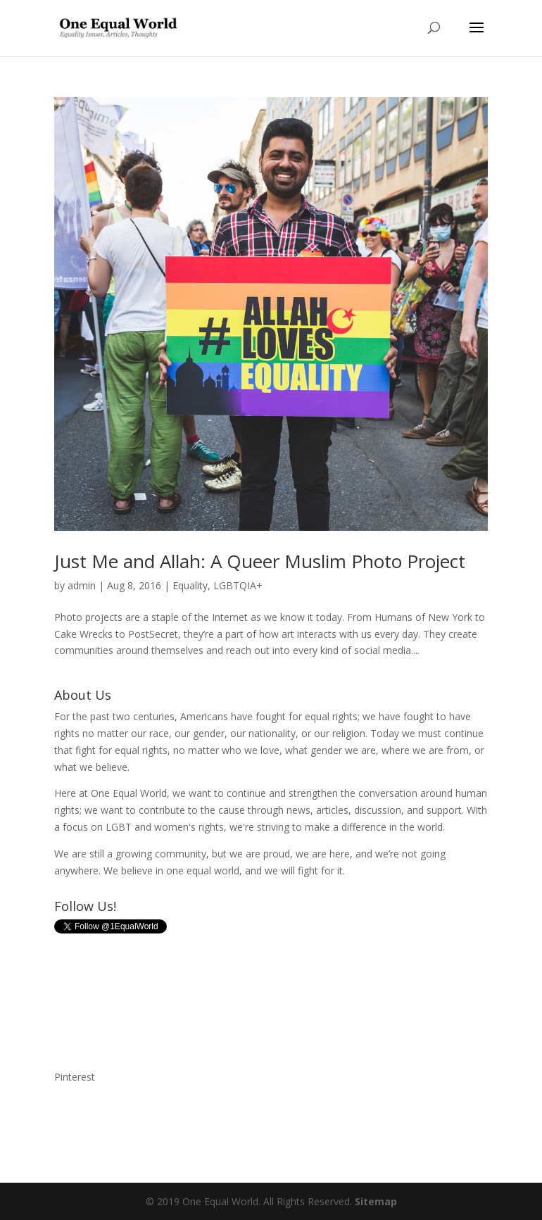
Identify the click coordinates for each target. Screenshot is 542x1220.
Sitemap (376, 1201)
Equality (190, 585)
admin (82, 585)
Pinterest (74, 1076)
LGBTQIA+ (238, 585)
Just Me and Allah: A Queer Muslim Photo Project (259, 561)
